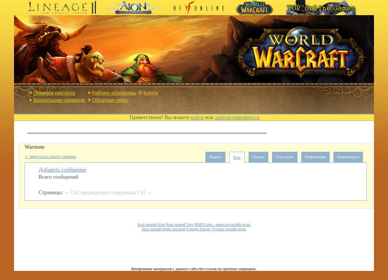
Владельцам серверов (59, 100)
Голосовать (285, 157)
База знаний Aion (151, 224)
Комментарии (348, 157)
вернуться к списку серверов (50, 156)
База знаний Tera (179, 224)
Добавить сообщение (62, 170)
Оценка (258, 157)
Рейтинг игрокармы (114, 93)
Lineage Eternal (198, 229)
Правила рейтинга (54, 93)
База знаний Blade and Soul (163, 229)
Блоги (150, 93)
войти (197, 117)
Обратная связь (110, 100)
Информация (315, 157)
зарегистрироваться (237, 117)
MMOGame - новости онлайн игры (222, 224)
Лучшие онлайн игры (228, 229)
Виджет (215, 157)
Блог (237, 157)
